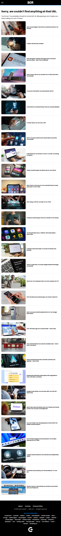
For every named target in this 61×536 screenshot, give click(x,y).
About (20, 506)
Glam (53, 515)
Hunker (30, 517)
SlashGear (8, 521)
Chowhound (8, 515)
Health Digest (13, 517)
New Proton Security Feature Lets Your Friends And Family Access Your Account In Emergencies (43, 408)
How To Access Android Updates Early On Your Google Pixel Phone (42, 312)
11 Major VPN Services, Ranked (35, 43)
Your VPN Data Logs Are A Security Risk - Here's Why (41, 328)
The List (38, 521)
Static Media (22, 509)
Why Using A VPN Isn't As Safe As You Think (39, 202)
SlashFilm (51, 519)
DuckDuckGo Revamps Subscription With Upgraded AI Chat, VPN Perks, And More (42, 376)
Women (25, 523)
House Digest (22, 517)
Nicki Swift (18, 519)
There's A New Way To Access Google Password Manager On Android (43, 265)
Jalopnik (41, 517)
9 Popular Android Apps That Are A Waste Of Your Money (43, 218)
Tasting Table (20, 521)
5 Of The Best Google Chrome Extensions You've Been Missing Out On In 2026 (41, 439)
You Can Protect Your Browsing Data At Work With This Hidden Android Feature (42, 423)
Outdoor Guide (26, 519)
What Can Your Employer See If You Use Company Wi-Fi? (43, 281)
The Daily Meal (30, 521)
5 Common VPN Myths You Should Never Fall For (40, 91)
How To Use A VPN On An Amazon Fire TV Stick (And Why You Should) (42, 75)
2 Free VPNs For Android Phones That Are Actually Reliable (43, 107)
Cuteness (15, 515)
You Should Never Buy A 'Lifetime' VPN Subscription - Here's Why (41, 233)
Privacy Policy (38, 506)
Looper (48, 517)
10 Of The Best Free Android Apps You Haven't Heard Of (42, 297)
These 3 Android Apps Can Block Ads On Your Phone (41, 170)
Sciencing (43, 519)
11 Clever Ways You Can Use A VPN (36, 123)
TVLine (52, 521)
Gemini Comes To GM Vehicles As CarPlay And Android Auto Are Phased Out (42, 487)
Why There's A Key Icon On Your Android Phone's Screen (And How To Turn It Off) (42, 186)
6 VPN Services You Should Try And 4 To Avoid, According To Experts (43, 154)
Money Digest (9, 519)
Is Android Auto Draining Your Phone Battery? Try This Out (42, 471)
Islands (36, 517)
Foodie (28, 515)
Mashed (54, 517)
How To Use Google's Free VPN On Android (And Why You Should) (42, 27)
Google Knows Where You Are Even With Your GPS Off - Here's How (42, 392)
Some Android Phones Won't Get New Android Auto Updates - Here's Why (41, 360)
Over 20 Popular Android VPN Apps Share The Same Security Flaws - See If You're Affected (41, 59)
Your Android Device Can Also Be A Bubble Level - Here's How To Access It (42, 344)
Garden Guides (45, 515)
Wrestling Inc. (34, 523)
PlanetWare (35, 519)
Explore (22, 515)
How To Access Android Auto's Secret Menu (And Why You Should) (42, 138)
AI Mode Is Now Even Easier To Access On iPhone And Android (41, 249)
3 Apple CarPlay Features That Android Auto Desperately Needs (43, 455)
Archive (27, 506)
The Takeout (45, 521)
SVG (14, 521)
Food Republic (36, 515)
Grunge (5, 517)
